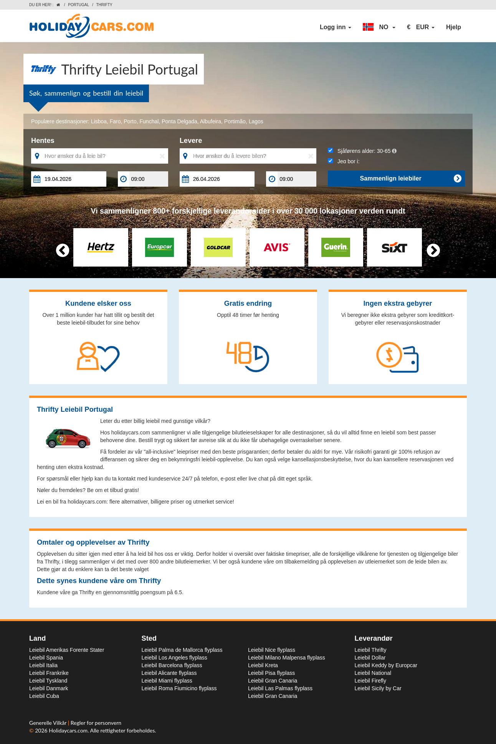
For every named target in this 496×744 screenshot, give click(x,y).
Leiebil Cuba (44, 696)
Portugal (78, 5)
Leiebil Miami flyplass (167, 681)
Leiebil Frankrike (49, 673)
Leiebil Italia (43, 665)
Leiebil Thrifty (371, 650)
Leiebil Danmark (48, 688)
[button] (379, 27)
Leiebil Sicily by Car (378, 688)
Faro (115, 121)
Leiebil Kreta (263, 665)
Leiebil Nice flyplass (271, 650)
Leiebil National (373, 673)
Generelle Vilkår (48, 722)
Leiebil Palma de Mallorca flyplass (182, 650)
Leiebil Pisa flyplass (271, 673)
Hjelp (453, 27)
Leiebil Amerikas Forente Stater (66, 650)
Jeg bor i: (343, 161)
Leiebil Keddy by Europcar (386, 665)
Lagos (256, 121)
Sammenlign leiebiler (410, 179)
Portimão (235, 121)
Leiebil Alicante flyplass (169, 673)
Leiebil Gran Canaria (272, 681)
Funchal (149, 121)
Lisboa (99, 121)
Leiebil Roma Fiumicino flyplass (179, 688)
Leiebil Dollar (370, 658)
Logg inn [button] (335, 27)
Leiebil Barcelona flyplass (172, 665)
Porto (130, 121)
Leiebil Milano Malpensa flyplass (286, 658)
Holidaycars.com (68, 730)
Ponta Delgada (179, 121)
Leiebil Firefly (370, 681)
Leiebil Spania (46, 658)
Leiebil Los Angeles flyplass (174, 658)
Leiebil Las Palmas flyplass (280, 688)
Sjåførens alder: (362, 151)
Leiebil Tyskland (48, 681)
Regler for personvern (96, 722)
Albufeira (210, 121)
